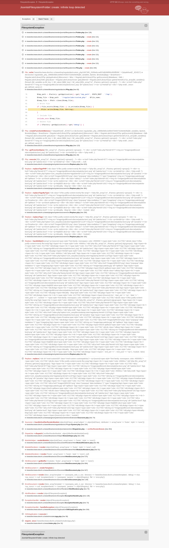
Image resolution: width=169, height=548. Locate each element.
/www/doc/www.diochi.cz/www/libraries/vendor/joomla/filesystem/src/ (56, 32)
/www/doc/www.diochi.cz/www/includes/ (44, 516)
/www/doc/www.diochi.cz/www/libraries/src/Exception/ (55, 496)
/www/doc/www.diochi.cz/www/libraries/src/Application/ (54, 509)
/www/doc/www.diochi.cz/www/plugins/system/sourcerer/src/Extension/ (58, 418)
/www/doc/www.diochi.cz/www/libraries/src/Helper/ (52, 436)
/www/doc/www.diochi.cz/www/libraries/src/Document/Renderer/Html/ (60, 443)
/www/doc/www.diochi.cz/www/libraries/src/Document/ (54, 456)
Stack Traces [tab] (45, 19)
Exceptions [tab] (28, 19)
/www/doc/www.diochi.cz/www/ (42, 523)
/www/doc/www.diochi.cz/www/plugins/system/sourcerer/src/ (53, 164)
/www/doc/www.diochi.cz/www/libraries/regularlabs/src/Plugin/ (54, 424)
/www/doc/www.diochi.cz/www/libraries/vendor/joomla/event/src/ (56, 429)
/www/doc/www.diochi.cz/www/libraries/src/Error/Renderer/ (55, 489)
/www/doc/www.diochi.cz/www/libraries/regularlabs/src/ (50, 89)
